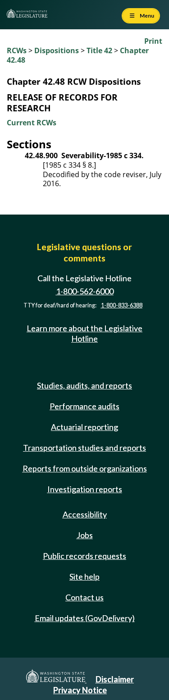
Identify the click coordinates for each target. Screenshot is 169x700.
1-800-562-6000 (85, 291)
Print (153, 41)
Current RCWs (31, 123)
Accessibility (85, 514)
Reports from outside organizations (85, 468)
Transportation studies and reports (84, 448)
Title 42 (99, 50)
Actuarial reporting (84, 427)
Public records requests (84, 556)
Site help (84, 576)
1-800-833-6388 (121, 305)
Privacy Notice (80, 690)
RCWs (17, 50)
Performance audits (84, 406)
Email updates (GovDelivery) (85, 618)
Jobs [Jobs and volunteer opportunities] (85, 535)
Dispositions (56, 50)
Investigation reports (84, 489)
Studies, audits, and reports (84, 385)
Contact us (84, 597)
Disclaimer (115, 679)
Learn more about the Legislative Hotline (84, 333)
